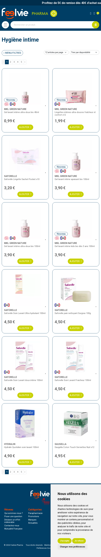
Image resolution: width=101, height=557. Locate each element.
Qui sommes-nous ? (13, 513)
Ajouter (25, 127)
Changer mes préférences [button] (72, 547)
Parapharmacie (35, 513)
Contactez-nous (11, 525)
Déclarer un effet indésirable (12, 521)
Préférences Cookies (45, 548)
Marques (32, 520)
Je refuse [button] (79, 541)
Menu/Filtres (12, 52)
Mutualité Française (13, 529)
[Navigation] (5, 24)
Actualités (33, 523)
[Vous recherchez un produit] (51, 24)
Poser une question (13, 516)
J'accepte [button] (64, 541)
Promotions (33, 516)
